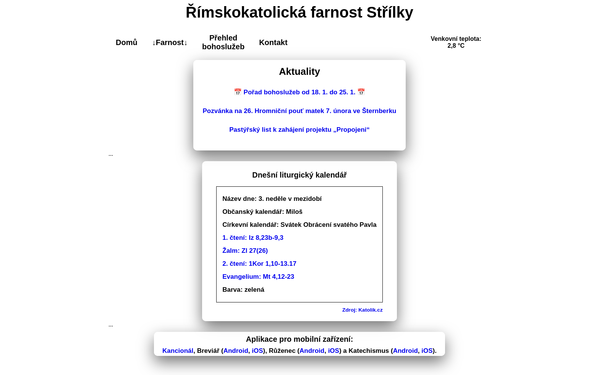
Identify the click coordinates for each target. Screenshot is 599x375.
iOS (257, 350)
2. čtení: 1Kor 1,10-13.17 (259, 263)
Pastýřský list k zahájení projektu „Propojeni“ (299, 129)
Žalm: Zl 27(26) (245, 250)
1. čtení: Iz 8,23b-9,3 (252, 237)
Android (235, 350)
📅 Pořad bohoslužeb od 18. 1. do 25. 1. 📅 (299, 92)
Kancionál (177, 350)
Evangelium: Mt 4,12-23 (258, 276)
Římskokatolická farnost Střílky (299, 12)
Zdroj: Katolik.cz (362, 310)
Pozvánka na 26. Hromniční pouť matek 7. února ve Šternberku (300, 111)
